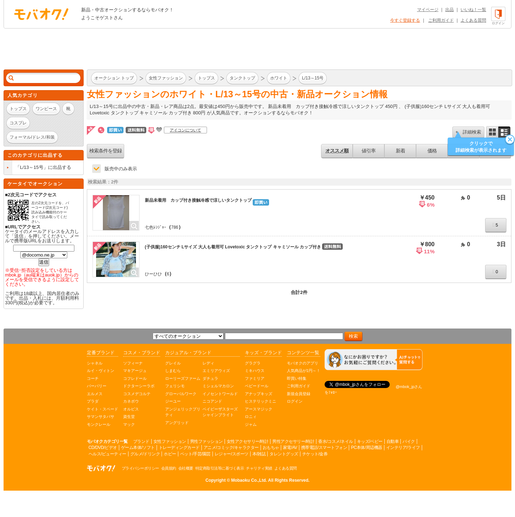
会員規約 (168, 468)
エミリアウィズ (216, 370)
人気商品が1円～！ (303, 370)
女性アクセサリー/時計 (248, 441)
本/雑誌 (259, 453)
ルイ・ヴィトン (100, 370)
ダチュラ (210, 378)
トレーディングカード (179, 447)
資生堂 (129, 416)
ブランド (141, 441)
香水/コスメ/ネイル (335, 441)
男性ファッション (206, 441)
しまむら (173, 370)
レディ (208, 363)
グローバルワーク (180, 394)
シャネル (95, 363)
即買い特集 (296, 378)
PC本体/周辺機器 (366, 447)
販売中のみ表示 (121, 168)
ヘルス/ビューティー (107, 453)
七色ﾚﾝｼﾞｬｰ (155, 227)
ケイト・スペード (102, 409)
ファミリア (254, 378)
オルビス (131, 409)
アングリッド (177, 422)
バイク (409, 441)
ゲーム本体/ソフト (138, 447)
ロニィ (251, 416)
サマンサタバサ (100, 416)
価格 (432, 151)
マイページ (427, 9)
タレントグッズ (283, 453)
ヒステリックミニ (260, 401)
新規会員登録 (298, 394)
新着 (400, 151)
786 (174, 227)
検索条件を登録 (105, 151)
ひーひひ (153, 274)
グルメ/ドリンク (145, 453)
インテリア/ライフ (403, 447)
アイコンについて (185, 130)
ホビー (170, 453)
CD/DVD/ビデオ (103, 447)
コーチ (93, 378)
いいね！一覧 (473, 9)
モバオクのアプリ (302, 363)
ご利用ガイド (441, 20)
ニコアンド (212, 401)
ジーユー (173, 401)
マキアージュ (135, 370)
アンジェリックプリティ (182, 412)
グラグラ (253, 363)
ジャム (251, 424)
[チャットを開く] (373, 359)
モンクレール (98, 424)
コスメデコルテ (137, 394)
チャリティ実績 (259, 468)
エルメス (95, 394)
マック (129, 424)
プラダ (93, 401)
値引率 (368, 151)
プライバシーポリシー (140, 468)
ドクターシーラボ (138, 386)
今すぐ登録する (405, 20)
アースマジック (258, 409)
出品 (449, 9)
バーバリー (96, 386)
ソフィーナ (133, 363)
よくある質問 (473, 20)
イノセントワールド (220, 394)
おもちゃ (271, 447)
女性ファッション (169, 441)
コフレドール (135, 378)
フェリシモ (175, 386)
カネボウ (131, 401)
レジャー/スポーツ (231, 453)
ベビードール (256, 386)
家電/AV (290, 447)
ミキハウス (254, 370)
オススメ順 (336, 151)
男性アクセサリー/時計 (293, 441)
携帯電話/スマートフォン (324, 447)
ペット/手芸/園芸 (195, 453)
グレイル (173, 363)
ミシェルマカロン (218, 386)
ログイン (295, 401)
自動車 (393, 441)
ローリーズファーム (182, 378)
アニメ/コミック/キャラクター (231, 447)
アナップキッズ (258, 394)
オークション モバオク (41, 14)
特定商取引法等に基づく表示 (219, 468)
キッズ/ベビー (370, 441)
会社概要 (185, 468)
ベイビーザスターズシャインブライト (220, 412)
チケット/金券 (315, 453)
